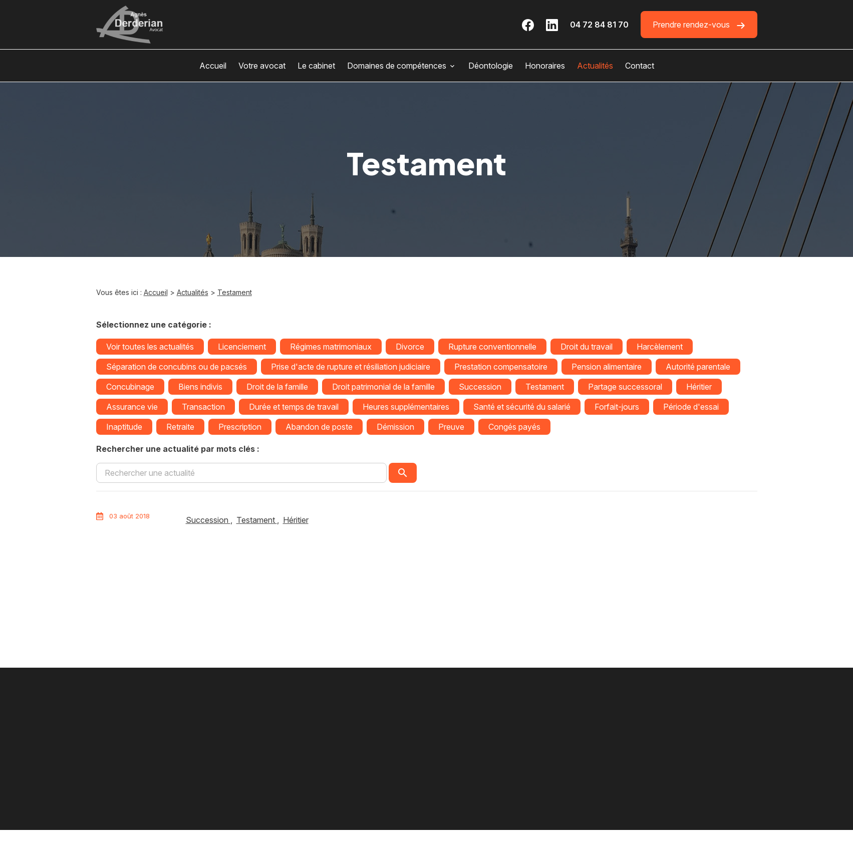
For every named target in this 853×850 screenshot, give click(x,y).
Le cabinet (316, 66)
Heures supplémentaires (406, 407)
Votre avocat (262, 66)
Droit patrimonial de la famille (383, 387)
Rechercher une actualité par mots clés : (177, 449)
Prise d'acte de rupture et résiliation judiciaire (350, 367)
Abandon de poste (319, 427)
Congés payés (514, 427)
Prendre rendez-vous (699, 25)
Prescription (239, 427)
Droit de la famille (277, 387)
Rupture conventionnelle (492, 347)
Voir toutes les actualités (150, 347)
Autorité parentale (698, 367)
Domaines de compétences (396, 66)
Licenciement (242, 347)
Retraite (180, 427)
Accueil (212, 66)
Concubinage (130, 387)
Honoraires (545, 66)
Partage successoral (625, 387)
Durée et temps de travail (294, 407)
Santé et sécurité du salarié (522, 407)
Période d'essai (691, 407)
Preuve (451, 427)
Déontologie (490, 66)
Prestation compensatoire (500, 367)
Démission (395, 427)
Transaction (203, 407)
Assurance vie (132, 407)
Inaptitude (124, 427)
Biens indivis (200, 387)
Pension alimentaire (607, 367)
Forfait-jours (617, 407)
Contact (639, 66)
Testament (234, 292)
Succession (480, 387)
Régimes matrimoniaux (331, 347)
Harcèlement (660, 347)
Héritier (699, 387)
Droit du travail (586, 347)
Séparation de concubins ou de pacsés (176, 367)
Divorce (410, 347)
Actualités (595, 66)
